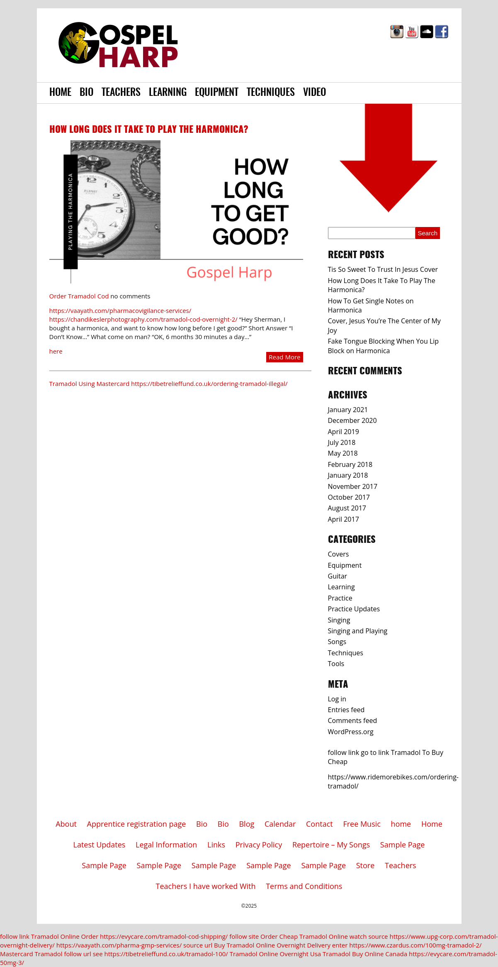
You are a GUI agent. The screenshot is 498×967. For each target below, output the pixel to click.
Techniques (271, 93)
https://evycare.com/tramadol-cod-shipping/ (164, 936)
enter (340, 945)
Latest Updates (99, 845)
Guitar (337, 576)
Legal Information (166, 845)
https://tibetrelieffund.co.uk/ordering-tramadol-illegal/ (209, 383)
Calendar (280, 824)
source (378, 936)
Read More (284, 357)
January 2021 (348, 409)
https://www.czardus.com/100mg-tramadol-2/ (415, 945)
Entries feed (346, 709)
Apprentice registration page (136, 824)
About (66, 824)
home (401, 824)
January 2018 (348, 475)
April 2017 (343, 519)
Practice (340, 598)
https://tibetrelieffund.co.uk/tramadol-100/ (166, 954)
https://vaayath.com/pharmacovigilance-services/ (120, 310)
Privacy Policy (259, 845)
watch (358, 936)
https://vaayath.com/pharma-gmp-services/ (119, 945)
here (56, 351)
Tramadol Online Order (64, 936)
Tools (336, 663)
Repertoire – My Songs (331, 845)
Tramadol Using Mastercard (89, 383)
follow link (344, 752)
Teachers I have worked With (206, 886)
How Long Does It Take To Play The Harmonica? (148, 129)
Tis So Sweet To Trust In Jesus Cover (383, 269)
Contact (319, 824)
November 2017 (353, 486)
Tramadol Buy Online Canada (365, 954)
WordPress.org (351, 731)
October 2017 (349, 497)
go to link (375, 752)
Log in (337, 698)
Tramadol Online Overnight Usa (275, 954)
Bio (86, 93)
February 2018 (350, 464)
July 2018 (342, 442)
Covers (338, 554)
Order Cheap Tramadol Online (304, 936)
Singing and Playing (358, 630)
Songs (337, 641)
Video (314, 93)
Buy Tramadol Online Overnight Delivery (272, 945)
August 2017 (347, 508)
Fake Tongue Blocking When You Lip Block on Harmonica (383, 346)
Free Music (362, 824)
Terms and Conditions (304, 886)
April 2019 (343, 431)
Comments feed (352, 720)
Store (365, 865)
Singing (339, 620)
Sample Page (402, 845)
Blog (246, 824)
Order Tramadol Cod (79, 296)
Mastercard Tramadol (31, 954)
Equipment (216, 93)
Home (60, 93)
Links (216, 845)
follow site (244, 936)
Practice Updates (354, 608)
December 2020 (352, 420)
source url (197, 945)
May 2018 (343, 453)
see (98, 954)
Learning (168, 93)
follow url (77, 954)
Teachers (121, 93)
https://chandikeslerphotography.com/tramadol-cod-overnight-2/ (143, 319)
